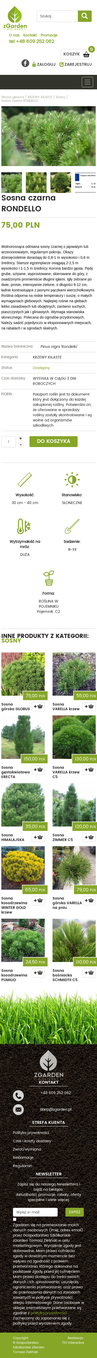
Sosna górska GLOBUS (15, 706)
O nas (14, 35)
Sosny (11, 641)
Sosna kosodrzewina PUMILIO (14, 975)
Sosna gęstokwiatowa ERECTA (15, 772)
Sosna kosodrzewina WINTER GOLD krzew (14, 905)
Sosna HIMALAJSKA (12, 837)
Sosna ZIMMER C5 (63, 837)
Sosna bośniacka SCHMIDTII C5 (65, 975)
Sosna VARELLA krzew (66, 706)
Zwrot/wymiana (27, 1149)
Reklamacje (23, 1158)
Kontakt (30, 35)
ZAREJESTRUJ (78, 64)
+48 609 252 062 (35, 42)
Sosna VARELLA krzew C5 (66, 772)
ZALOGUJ (46, 64)
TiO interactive (73, 1342)
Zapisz (74, 1212)
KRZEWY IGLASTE (47, 357)
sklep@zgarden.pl (55, 1109)
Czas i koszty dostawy (32, 1141)
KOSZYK (77, 53)
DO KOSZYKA (53, 441)
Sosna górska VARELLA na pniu (67, 903)
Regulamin (22, 1166)
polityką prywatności (49, 1313)
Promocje (49, 35)
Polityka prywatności (31, 1133)
